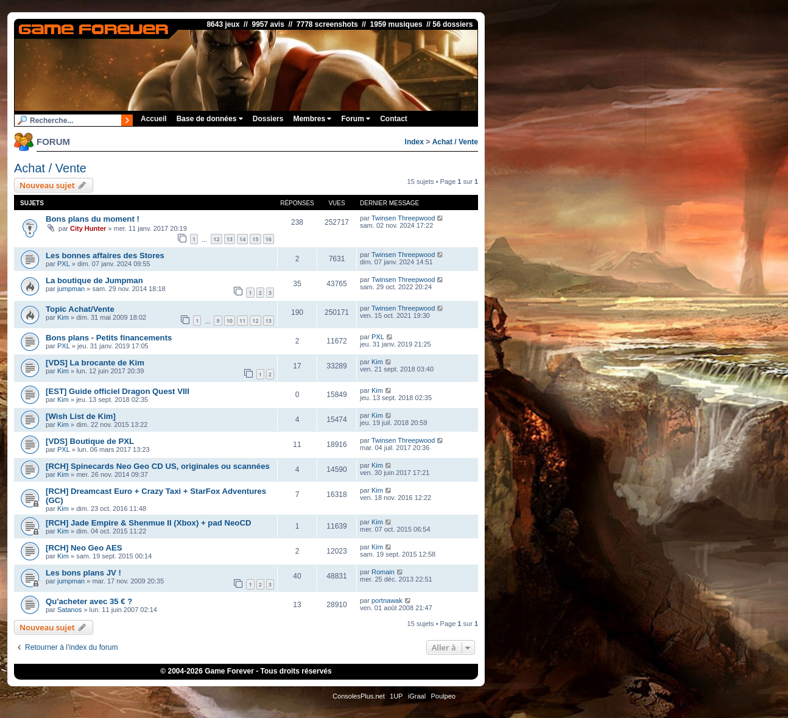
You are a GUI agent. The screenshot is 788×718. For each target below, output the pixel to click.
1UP (396, 696)
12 (216, 239)
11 (242, 321)
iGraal (417, 696)
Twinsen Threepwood (403, 218)
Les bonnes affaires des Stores (105, 255)
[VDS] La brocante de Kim (95, 362)
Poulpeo (443, 696)
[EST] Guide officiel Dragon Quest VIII (117, 391)
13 (230, 239)
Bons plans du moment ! (92, 218)
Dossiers (268, 118)
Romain (383, 571)
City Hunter (88, 228)
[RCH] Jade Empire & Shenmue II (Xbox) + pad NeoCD (148, 522)
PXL (63, 263)
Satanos (69, 609)
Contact (393, 118)
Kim (63, 317)
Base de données (210, 118)
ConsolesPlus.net (358, 696)
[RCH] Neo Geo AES (84, 547)
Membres (312, 118)
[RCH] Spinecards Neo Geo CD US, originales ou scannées (158, 466)
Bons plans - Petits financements (109, 337)
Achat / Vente (455, 142)
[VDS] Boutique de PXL (90, 441)
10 (230, 321)
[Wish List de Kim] (81, 416)
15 (255, 239)
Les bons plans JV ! (83, 572)
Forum (355, 118)
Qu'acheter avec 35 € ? (89, 601)
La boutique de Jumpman (94, 280)
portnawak (387, 600)
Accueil (154, 118)
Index (414, 142)
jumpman (71, 288)
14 (242, 239)
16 (269, 239)
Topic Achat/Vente (80, 309)
